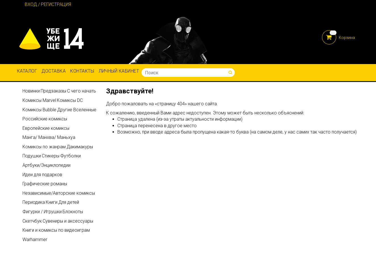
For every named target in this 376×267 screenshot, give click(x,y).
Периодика (33, 202)
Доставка (53, 71)
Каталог (27, 71)
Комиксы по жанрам (44, 146)
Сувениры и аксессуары (68, 221)
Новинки (31, 91)
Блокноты (73, 211)
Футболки (70, 156)
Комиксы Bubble (39, 109)
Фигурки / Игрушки (42, 211)
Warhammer (34, 239)
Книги (51, 202)
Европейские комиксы (45, 128)
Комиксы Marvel (39, 100)
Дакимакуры (80, 146)
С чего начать (81, 91)
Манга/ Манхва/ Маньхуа (48, 137)
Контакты (82, 71)
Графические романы (44, 183)
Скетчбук (32, 221)
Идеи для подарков (42, 174)
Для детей (68, 202)
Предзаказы (53, 91)
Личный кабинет (119, 71)
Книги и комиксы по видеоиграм (56, 230)
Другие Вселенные (76, 109)
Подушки (31, 156)
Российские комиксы (44, 119)
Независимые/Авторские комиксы (58, 193)
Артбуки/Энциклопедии (46, 165)
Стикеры (50, 156)
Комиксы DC (70, 100)
